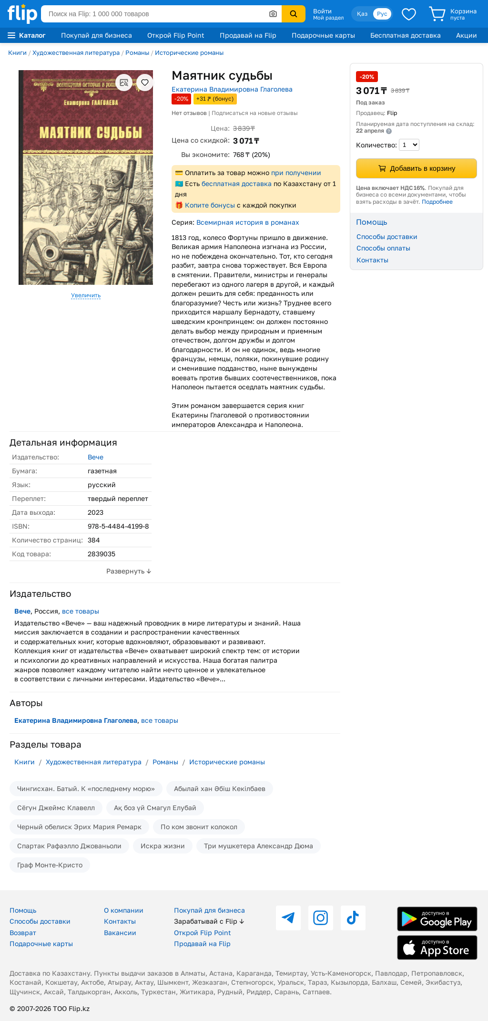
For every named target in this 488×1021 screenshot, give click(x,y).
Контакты (372, 260)
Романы (137, 52)
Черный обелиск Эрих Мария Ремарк (79, 827)
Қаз (362, 13)
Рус (382, 13)
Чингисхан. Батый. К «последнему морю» (86, 788)
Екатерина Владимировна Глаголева (232, 89)
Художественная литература (76, 52)
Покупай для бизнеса (96, 35)
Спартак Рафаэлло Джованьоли (69, 846)
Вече (95, 457)
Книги (17, 52)
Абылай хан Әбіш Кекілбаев (219, 788)
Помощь (23, 910)
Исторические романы (189, 52)
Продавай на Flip (248, 35)
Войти (322, 11)
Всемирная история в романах (247, 222)
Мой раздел (328, 18)
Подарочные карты (323, 35)
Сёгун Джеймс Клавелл (56, 807)
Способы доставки (386, 236)
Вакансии (120, 932)
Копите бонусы (210, 205)
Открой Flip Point (175, 35)
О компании (123, 910)
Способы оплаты (383, 248)
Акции (466, 35)
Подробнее (437, 201)
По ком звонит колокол (199, 827)
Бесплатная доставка (405, 35)
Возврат (23, 932)
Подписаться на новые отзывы (255, 112)
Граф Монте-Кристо (49, 865)
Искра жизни (163, 846)
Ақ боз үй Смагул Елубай (155, 807)
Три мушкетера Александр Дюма (258, 846)
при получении (296, 172)
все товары (80, 611)
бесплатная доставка (237, 183)
